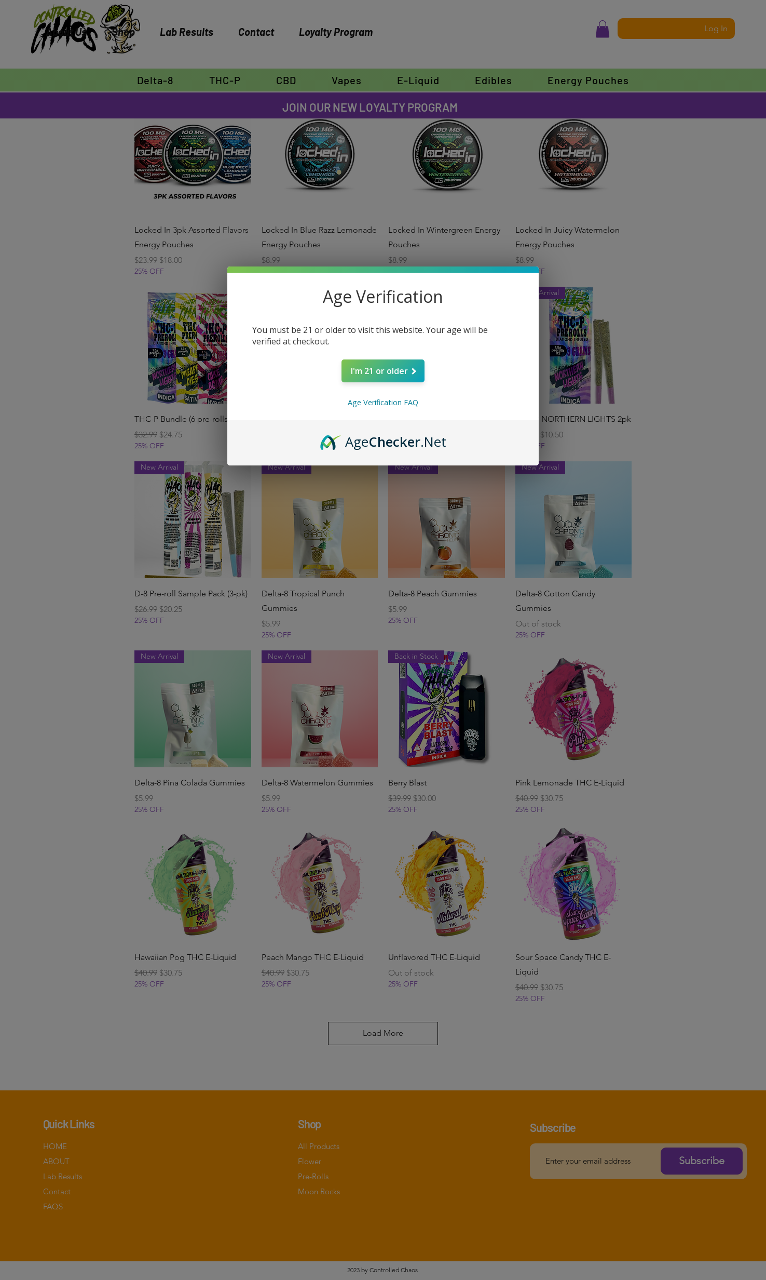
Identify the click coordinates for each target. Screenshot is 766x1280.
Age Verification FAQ (383, 402)
